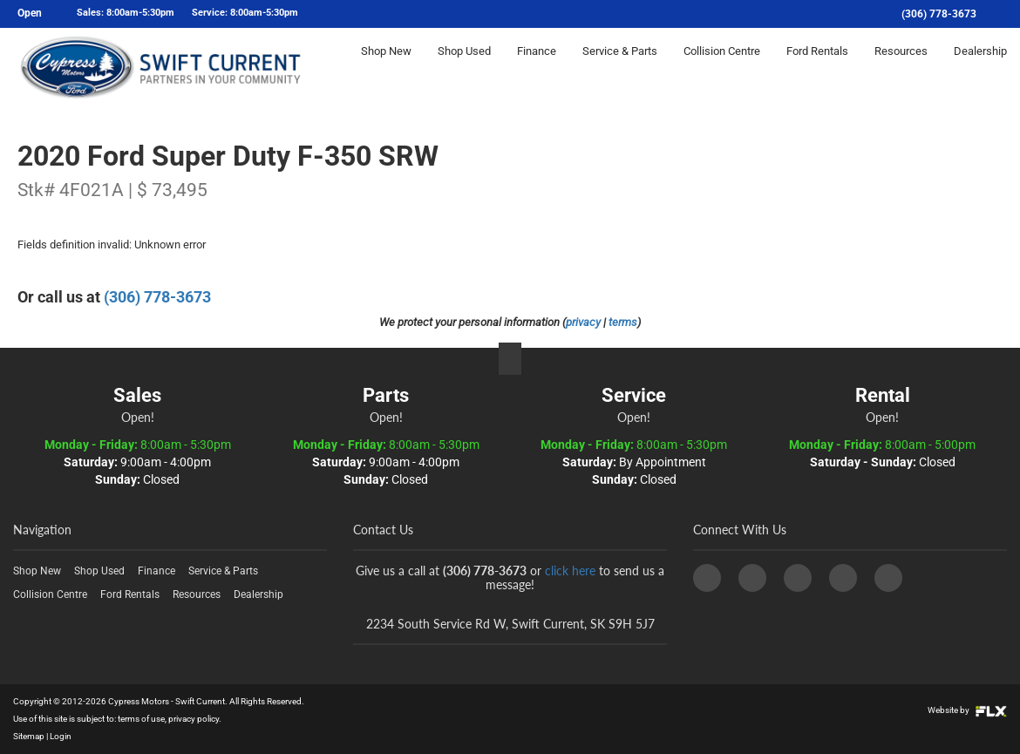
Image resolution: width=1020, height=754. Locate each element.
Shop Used (464, 66)
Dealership (980, 66)
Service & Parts (619, 66)
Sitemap (28, 736)
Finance (536, 66)
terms (623, 322)
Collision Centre (721, 66)
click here (570, 570)
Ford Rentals (817, 66)
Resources (901, 66)
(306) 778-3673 (938, 14)
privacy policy (193, 718)
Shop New (386, 66)
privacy (583, 322)
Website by (967, 710)
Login (60, 736)
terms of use (141, 718)
